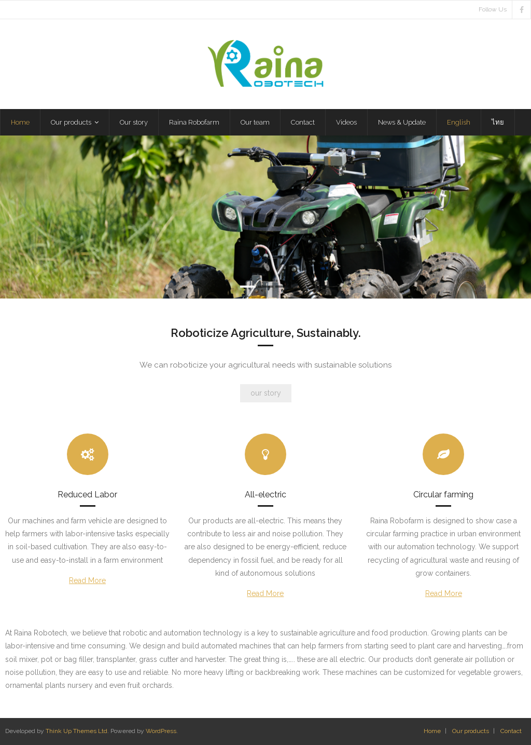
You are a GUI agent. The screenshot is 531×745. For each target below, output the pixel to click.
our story (265, 393)
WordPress (161, 731)
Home (432, 731)
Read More (87, 580)
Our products (470, 731)
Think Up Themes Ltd (76, 731)
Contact (511, 731)
